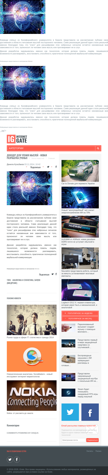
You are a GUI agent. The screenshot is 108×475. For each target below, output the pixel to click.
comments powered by (23, 433)
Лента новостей (38, 158)
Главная (51, 158)
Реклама (98, 451)
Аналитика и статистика (22, 280)
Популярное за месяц (80, 318)
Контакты (90, 451)
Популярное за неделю (80, 313)
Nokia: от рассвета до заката (20, 413)
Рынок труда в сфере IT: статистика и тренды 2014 (30, 337)
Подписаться (92, 440)
